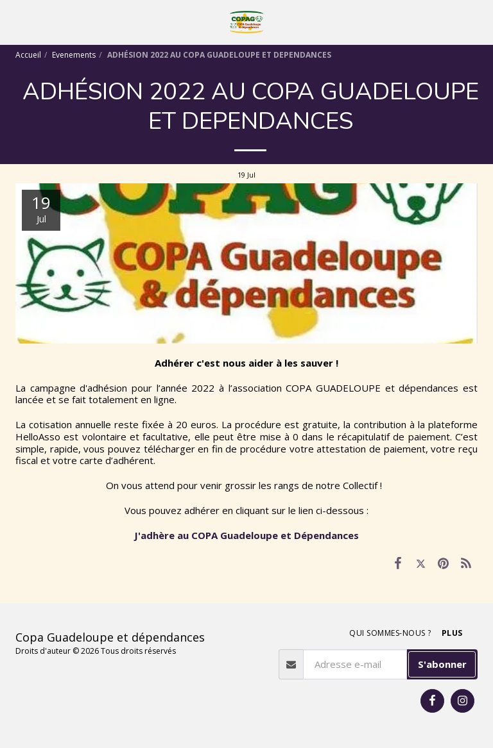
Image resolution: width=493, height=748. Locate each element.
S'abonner (442, 664)
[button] (14, 21)
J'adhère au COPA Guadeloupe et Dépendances (246, 535)
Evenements (74, 54)
